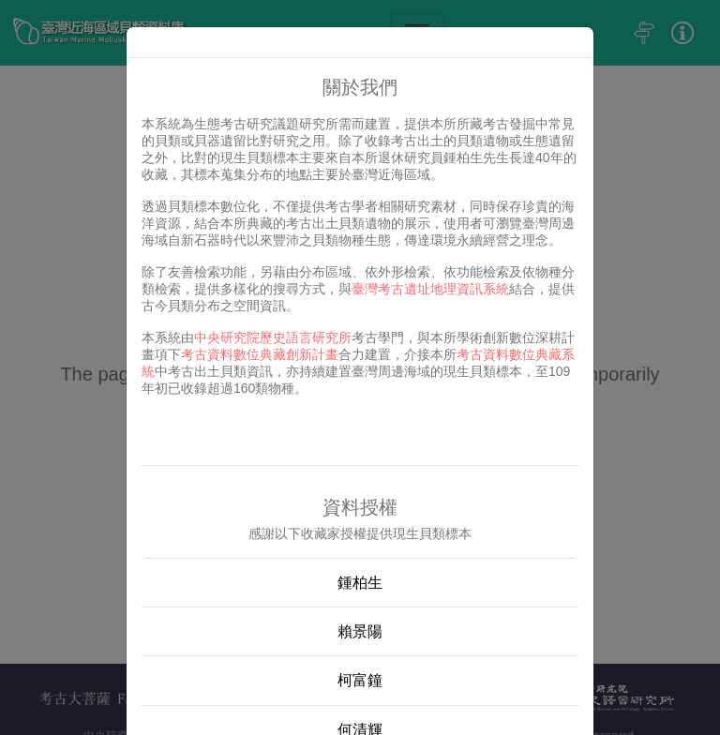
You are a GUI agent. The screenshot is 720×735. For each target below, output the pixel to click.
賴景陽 (360, 631)
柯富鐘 (360, 680)
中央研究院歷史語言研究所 (273, 337)
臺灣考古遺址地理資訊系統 (430, 288)
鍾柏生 (360, 583)
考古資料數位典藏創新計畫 (259, 354)
